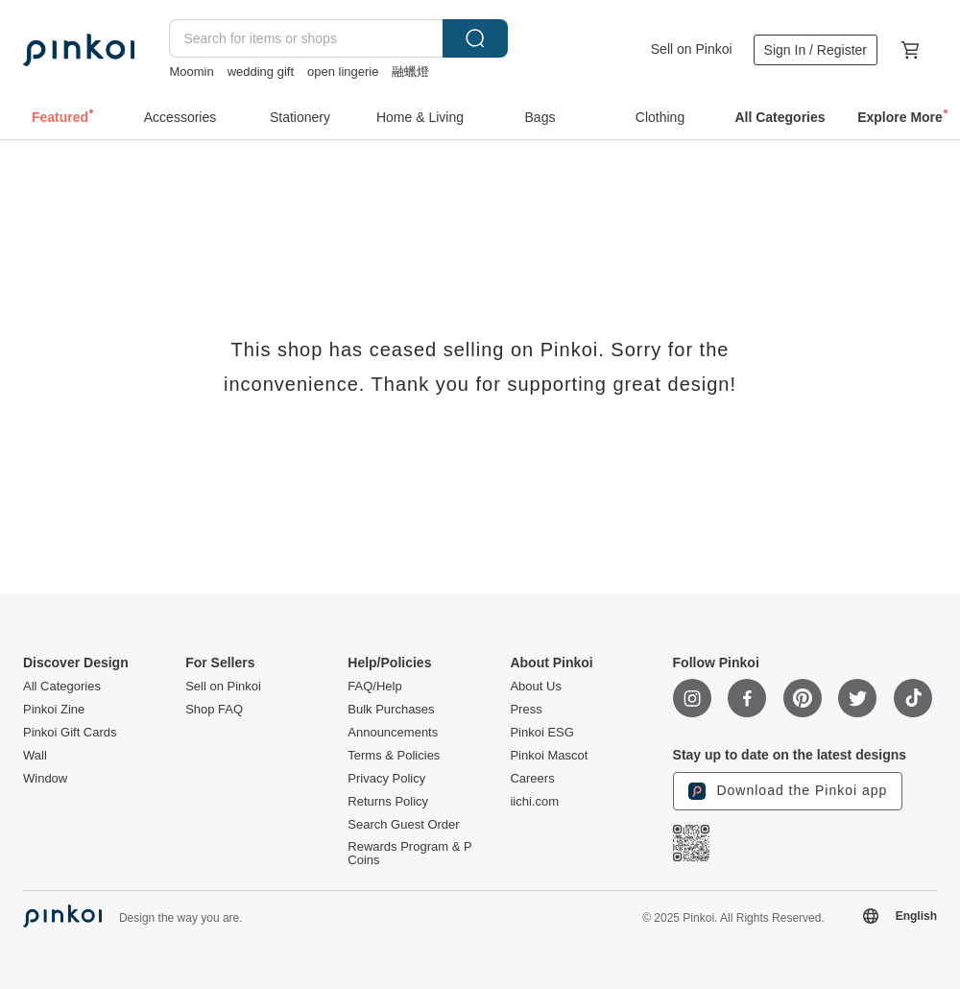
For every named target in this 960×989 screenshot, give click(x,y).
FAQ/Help (374, 686)
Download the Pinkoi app (788, 791)
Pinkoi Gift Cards (70, 732)
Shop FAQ (214, 709)
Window (45, 778)
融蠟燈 (410, 71)
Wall (35, 755)
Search (475, 38)
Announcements (393, 732)
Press (525, 709)
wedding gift (261, 71)
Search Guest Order (403, 825)
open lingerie (342, 71)
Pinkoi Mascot (549, 755)
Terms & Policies (394, 755)
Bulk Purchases (391, 709)
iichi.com (534, 801)
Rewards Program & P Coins (409, 853)
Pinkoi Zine (53, 709)
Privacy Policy (386, 778)
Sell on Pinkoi (691, 49)
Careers (532, 778)
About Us (535, 686)
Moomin (191, 71)
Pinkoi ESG (541, 732)
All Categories (62, 686)
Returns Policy (388, 801)
